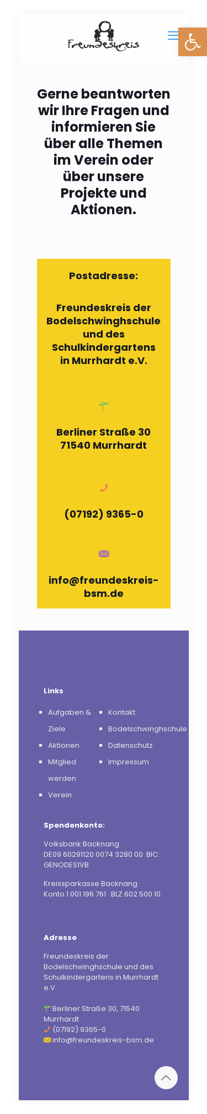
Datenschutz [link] (130, 745)
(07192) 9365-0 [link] (104, 514)
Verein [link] (60, 795)
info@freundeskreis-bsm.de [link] (104, 586)
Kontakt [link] (121, 712)
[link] (192, 42)
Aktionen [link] (63, 745)
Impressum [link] (128, 762)
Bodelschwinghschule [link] (147, 729)
